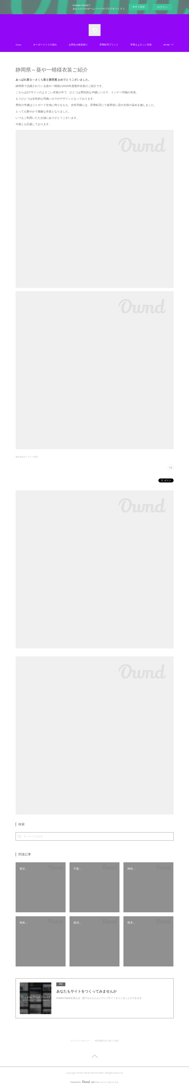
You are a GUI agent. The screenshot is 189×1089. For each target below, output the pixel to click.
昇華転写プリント (125, 44)
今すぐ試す (138, 6)
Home (35, 44)
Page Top (94, 1057)
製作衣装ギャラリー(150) (27, 457)
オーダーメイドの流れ (61, 44)
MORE (150, 44)
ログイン (162, 7)
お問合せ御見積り (94, 44)
